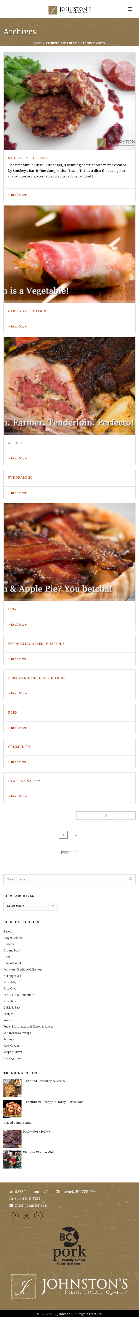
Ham (6, 956)
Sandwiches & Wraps (17, 1033)
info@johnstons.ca (31, 1205)
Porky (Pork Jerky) (36, 1131)
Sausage (8, 1039)
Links (13, 609)
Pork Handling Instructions (36, 678)
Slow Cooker (11, 1045)
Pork (13, 712)
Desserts (8, 944)
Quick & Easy (12, 1007)
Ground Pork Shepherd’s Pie (46, 1081)
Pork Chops (10, 988)
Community (19, 746)
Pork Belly (9, 982)
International (12, 963)
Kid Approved (12, 976)
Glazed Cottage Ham (17, 1122)
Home (38, 43)
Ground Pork (11, 950)
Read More (17, 194)
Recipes (15, 443)
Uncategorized (12, 1058)
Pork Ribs (9, 1001)
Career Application (27, 311)
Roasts (7, 1020)
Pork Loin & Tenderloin (18, 995)
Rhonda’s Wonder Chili (39, 1152)
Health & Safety (24, 781)
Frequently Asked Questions (36, 643)
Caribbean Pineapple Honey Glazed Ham (55, 1102)
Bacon (7, 931)
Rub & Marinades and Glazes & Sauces (28, 1026)
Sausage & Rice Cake (28, 158)
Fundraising (20, 477)
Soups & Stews (12, 1052)
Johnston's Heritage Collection (22, 969)
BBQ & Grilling (13, 937)
